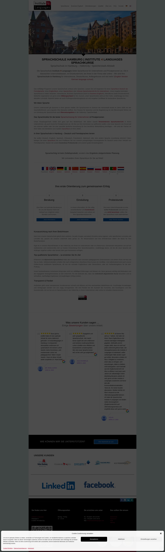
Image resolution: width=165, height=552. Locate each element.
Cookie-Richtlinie (8, 548)
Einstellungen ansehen (149, 539)
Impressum (31, 548)
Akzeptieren (94, 539)
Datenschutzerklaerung (20, 548)
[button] (161, 533)
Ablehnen (121, 539)
